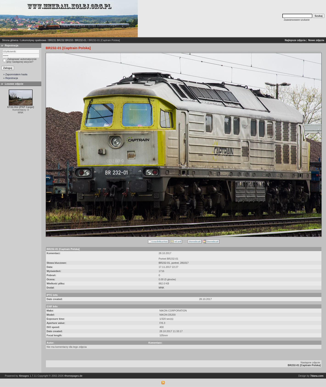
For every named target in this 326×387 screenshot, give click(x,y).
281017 (184, 262)
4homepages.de (73, 375)
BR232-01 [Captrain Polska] (304, 365)
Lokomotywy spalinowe (33, 40)
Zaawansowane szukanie (296, 20)
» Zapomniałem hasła (15, 74)
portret (175, 262)
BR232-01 (81, 40)
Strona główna (10, 40)
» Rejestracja (10, 78)
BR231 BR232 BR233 (60, 40)
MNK (161, 287)
